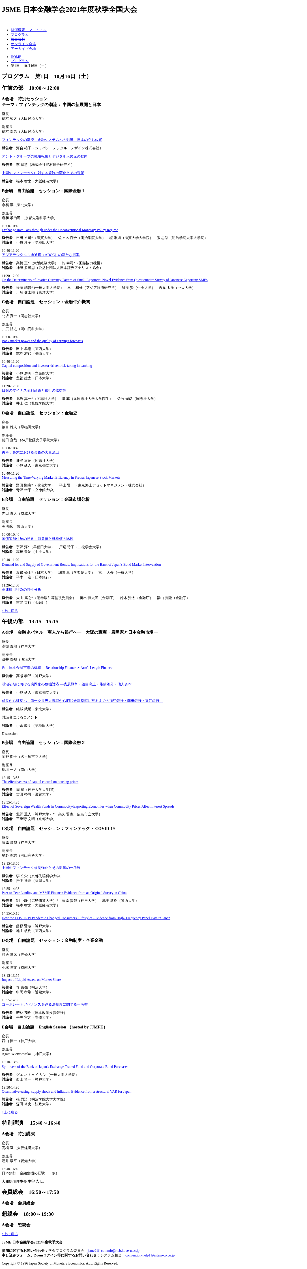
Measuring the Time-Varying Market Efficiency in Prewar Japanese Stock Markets (61, 477)
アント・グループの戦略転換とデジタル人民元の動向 (45, 156)
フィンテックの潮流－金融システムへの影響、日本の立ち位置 (52, 140)
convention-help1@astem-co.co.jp (150, 1255)
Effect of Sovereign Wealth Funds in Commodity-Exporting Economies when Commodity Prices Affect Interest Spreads (88, 806)
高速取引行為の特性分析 (21, 589)
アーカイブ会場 (23, 49)
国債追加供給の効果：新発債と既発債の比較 (37, 539)
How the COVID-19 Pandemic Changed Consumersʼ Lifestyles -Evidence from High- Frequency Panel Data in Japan (86, 918)
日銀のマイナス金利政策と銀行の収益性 (34, 390)
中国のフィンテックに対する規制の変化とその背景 (43, 173)
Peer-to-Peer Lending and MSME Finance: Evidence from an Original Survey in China (64, 893)
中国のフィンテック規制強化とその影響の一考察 (41, 868)
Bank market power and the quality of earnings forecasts (42, 341)
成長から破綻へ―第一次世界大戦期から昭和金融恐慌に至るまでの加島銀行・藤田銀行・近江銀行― (82, 701)
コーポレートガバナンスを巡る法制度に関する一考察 (45, 1004)
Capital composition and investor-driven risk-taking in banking (47, 365)
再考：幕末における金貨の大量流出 (30, 452)
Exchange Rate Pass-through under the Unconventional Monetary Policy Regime (60, 230)
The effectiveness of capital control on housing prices (40, 782)
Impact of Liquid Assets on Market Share (31, 979)
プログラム (20, 34)
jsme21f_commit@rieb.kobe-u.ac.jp (114, 1250)
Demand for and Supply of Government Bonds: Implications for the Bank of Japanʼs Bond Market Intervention (81, 564)
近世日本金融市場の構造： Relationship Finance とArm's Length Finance (57, 668)
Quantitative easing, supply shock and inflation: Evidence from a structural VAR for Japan (66, 1091)
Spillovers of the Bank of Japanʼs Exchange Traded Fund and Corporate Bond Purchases (65, 1067)
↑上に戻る (10, 611)
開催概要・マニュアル (29, 30)
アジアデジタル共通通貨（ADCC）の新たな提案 (41, 255)
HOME (16, 57)
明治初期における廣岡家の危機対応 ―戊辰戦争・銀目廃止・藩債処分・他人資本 (67, 684)
